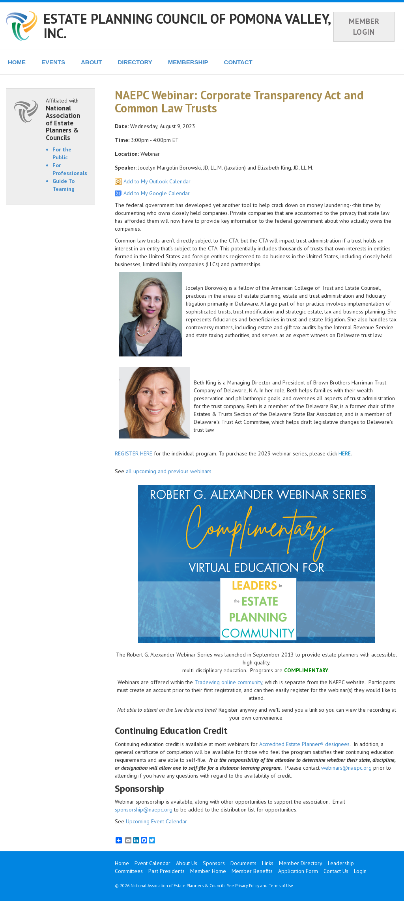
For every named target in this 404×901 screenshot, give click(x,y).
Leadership (341, 863)
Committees (129, 871)
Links (267, 863)
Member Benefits (252, 871)
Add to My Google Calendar (156, 193)
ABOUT (91, 62)
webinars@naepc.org (346, 767)
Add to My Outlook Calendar (157, 181)
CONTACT (238, 62)
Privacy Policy (247, 885)
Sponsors (214, 863)
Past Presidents (166, 871)
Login (360, 871)
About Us (186, 863)
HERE (345, 453)
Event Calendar (152, 863)
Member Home (208, 871)
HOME (17, 62)
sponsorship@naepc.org (143, 809)
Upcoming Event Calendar (156, 821)
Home (122, 863)
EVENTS (53, 62)
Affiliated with (66, 119)
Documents (243, 863)
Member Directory (300, 863)
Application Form (298, 871)
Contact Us (336, 871)
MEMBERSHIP (188, 62)
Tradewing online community (228, 682)
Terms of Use (281, 885)
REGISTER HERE (133, 453)
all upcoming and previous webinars (168, 471)
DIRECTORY (135, 62)
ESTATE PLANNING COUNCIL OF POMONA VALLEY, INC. (186, 26)
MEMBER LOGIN (364, 27)
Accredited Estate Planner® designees (304, 744)
